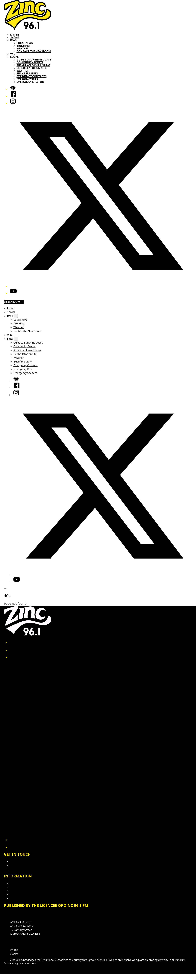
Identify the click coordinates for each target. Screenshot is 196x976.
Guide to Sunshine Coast (34, 59)
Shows (14, 37)
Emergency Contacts (32, 76)
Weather (22, 48)
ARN (12, 968)
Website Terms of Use (23, 894)
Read (13, 40)
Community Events (30, 62)
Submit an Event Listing (33, 65)
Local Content (18, 898)
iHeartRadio (16, 972)
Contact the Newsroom (34, 51)
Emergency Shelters (30, 82)
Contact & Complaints (23, 861)
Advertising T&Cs (20, 890)
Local (14, 57)
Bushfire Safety (27, 73)
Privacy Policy (18, 883)
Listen (14, 34)
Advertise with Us (20, 865)
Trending (23, 45)
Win (13, 54)
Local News (25, 43)
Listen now (14, 302)
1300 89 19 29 (27, 953)
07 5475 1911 (27, 950)
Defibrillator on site (31, 68)
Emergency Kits (27, 79)
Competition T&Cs (21, 887)
